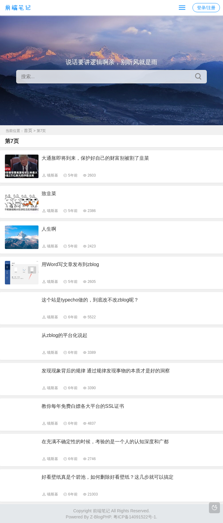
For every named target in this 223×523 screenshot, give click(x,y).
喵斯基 (52, 175)
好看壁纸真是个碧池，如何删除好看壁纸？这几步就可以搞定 (108, 477)
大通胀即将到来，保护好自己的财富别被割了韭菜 (95, 158)
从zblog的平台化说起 (64, 335)
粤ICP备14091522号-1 (134, 516)
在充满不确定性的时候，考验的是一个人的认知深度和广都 (105, 441)
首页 (28, 130)
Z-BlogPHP (100, 516)
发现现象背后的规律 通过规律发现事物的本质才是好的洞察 (106, 370)
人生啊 (49, 229)
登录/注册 (206, 7)
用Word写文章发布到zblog (70, 264)
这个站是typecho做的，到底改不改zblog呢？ (90, 299)
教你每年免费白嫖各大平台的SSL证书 (83, 406)
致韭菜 (49, 193)
